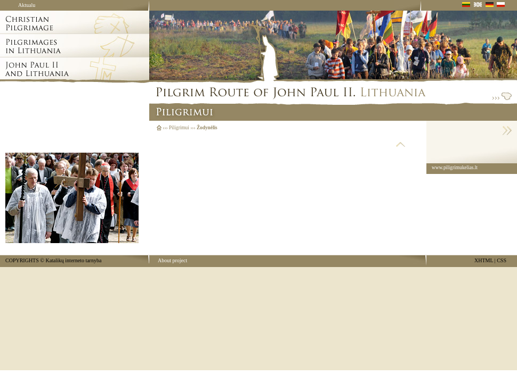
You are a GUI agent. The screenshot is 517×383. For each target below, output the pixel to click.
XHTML (483, 260)
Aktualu (26, 5)
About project (172, 260)
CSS (501, 260)
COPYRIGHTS (22, 260)
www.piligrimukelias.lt (455, 167)
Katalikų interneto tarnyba (73, 260)
